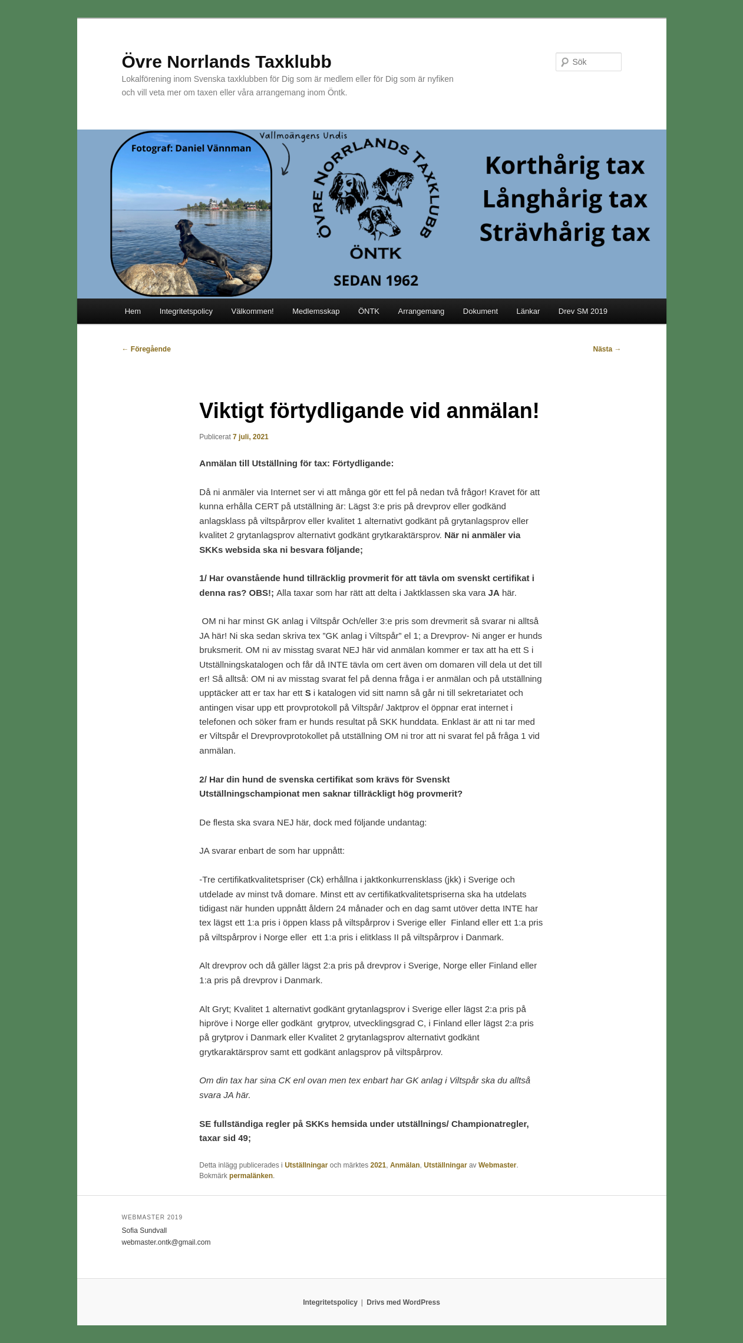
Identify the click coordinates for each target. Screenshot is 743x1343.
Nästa (607, 349)
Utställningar (306, 1165)
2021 (379, 1165)
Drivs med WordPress (403, 1302)
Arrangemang (421, 311)
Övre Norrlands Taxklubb (227, 61)
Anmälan (405, 1165)
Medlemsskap (315, 311)
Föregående (146, 349)
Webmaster (497, 1165)
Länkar (528, 311)
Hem (133, 311)
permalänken (251, 1176)
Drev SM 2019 (583, 311)
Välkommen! (252, 311)
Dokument (480, 311)
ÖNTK (368, 311)
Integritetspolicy (186, 311)
